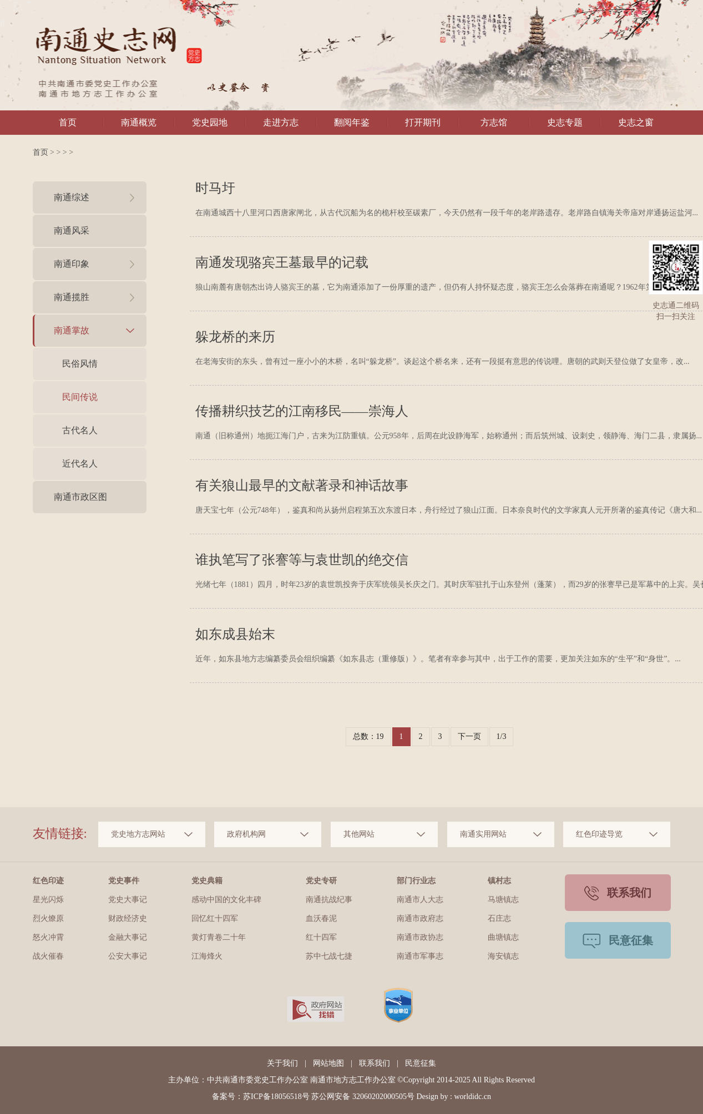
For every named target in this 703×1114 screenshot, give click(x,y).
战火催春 (48, 956)
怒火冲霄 (48, 937)
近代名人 (80, 463)
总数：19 (368, 736)
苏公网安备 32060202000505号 (362, 1096)
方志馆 (494, 122)
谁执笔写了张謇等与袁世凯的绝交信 (301, 560)
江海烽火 (206, 956)
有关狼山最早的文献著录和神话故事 (301, 485)
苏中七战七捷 (329, 956)
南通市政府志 (420, 918)
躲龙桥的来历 (235, 337)
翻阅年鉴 (352, 122)
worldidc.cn (472, 1096)
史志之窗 (636, 122)
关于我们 (282, 1063)
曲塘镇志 (503, 937)
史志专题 (565, 122)
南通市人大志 (420, 899)
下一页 (469, 736)
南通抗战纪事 (329, 899)
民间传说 (80, 397)
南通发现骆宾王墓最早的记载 (281, 262)
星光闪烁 (48, 899)
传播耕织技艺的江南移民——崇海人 (301, 411)
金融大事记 (127, 937)
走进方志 (281, 122)
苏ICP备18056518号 (276, 1096)
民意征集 (420, 1063)
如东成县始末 (235, 634)
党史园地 (209, 122)
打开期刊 (423, 122)
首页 (68, 122)
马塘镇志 (503, 899)
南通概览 (138, 122)
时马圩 (215, 188)
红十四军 (321, 937)
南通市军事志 (420, 956)
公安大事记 (127, 956)
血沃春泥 (321, 918)
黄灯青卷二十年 (218, 937)
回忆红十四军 (214, 918)
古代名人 (80, 430)
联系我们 (374, 1063)
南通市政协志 (420, 937)
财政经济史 (127, 918)
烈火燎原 (48, 918)
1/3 (502, 736)
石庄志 (499, 918)
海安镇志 (503, 956)
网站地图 (328, 1063)
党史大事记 (127, 899)
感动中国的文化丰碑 (226, 899)
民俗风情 (80, 363)
